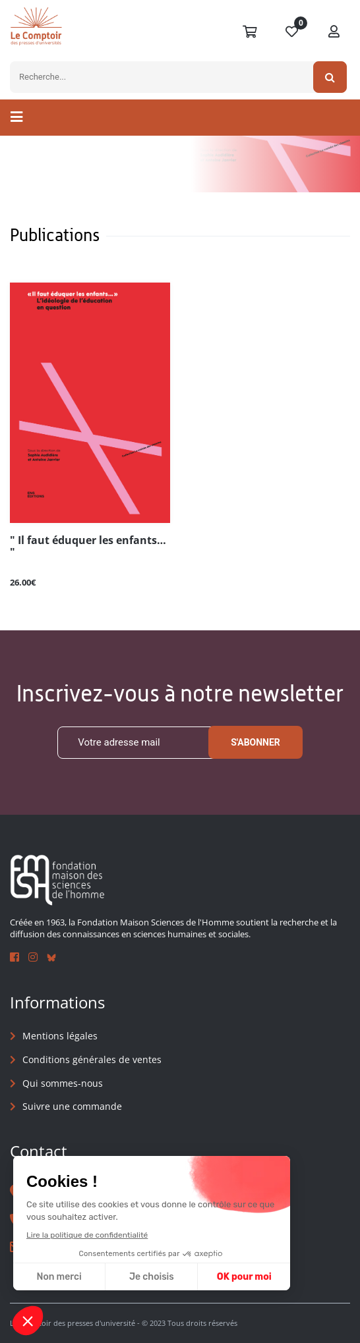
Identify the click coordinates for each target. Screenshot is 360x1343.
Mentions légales (60, 1036)
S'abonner (255, 743)
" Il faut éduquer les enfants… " (88, 546)
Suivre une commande (72, 1106)
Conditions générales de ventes (92, 1059)
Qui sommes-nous (62, 1083)
